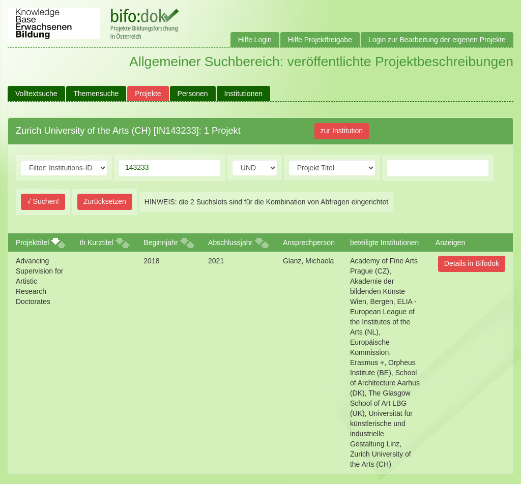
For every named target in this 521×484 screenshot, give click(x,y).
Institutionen (243, 93)
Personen (193, 93)
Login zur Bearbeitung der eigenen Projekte (437, 40)
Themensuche (96, 93)
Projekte (148, 93)
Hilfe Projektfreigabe (320, 40)
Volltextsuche (36, 93)
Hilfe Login (255, 40)
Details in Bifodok (471, 263)
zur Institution (342, 131)
